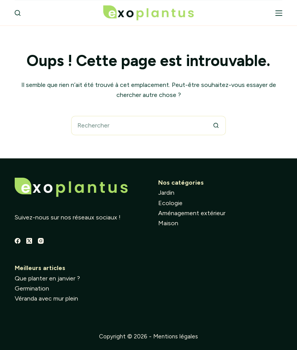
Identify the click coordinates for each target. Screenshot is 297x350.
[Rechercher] (17, 13)
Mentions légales (175, 336)
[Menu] (278, 13)
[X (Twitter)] (29, 241)
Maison (168, 223)
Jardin (166, 192)
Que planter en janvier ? (47, 278)
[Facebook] (17, 241)
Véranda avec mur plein (46, 298)
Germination (32, 288)
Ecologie (170, 203)
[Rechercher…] (139, 125)
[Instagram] (41, 241)
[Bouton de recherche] (216, 125)
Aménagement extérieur (191, 213)
